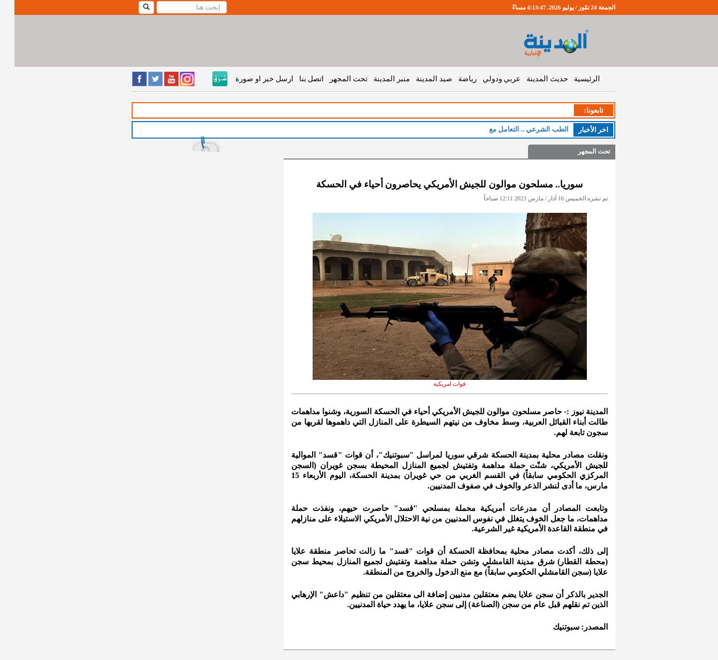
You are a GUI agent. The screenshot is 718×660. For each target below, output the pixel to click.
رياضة (453, 79)
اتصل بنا (297, 79)
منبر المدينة (377, 79)
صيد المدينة (419, 79)
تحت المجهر (334, 79)
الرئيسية (572, 79)
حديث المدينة (532, 79)
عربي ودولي (487, 79)
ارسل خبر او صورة (249, 79)
